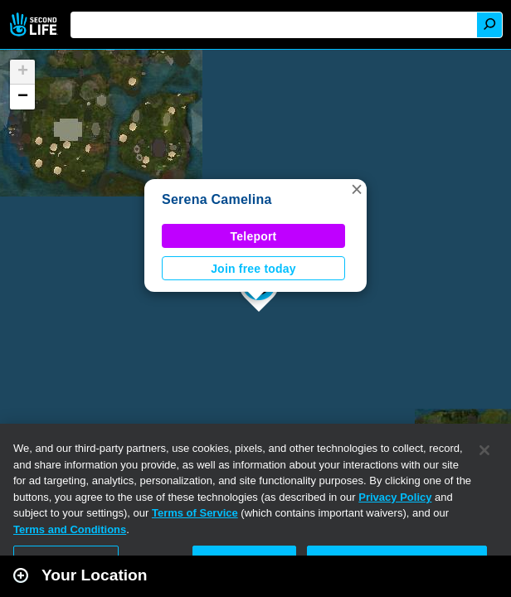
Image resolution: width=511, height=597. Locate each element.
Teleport (254, 236)
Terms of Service (195, 513)
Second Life (35, 24)
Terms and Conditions (69, 529)
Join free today (253, 268)
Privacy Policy (394, 497)
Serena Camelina (217, 199)
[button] (357, 189)
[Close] (484, 450)
